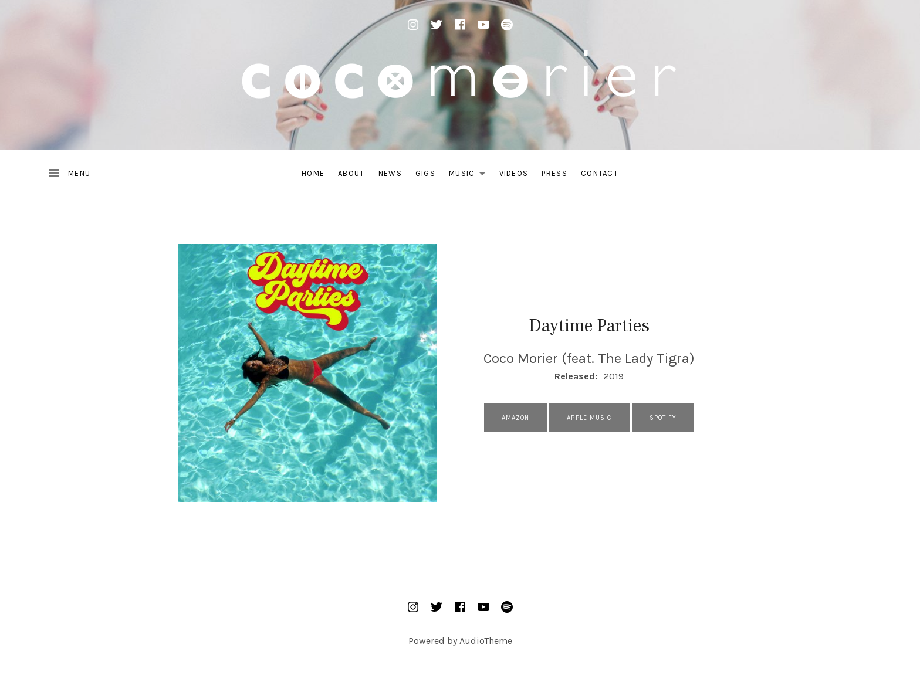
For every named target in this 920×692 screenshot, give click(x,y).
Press (554, 173)
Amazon (516, 418)
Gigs (425, 173)
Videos (514, 173)
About (351, 173)
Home (313, 173)
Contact (599, 173)
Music (470, 175)
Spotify (663, 418)
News (390, 173)
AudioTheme (485, 640)
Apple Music (589, 418)
